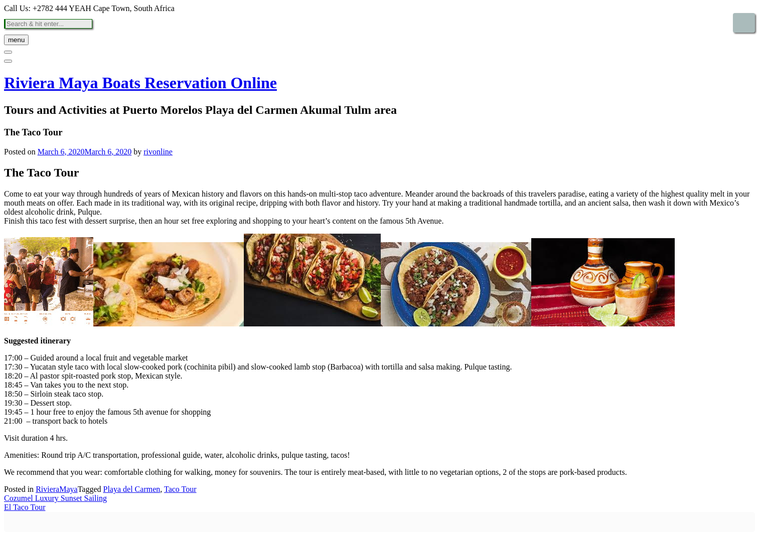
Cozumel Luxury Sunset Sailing (55, 498)
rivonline (158, 151)
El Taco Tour (24, 507)
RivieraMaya (57, 489)
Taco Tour (180, 489)
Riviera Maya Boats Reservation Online (140, 83)
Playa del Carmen (132, 489)
